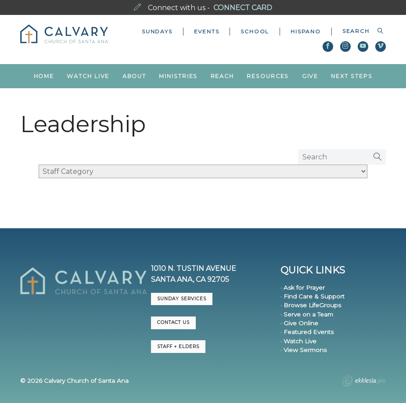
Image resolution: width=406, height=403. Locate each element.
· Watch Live (298, 341)
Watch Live (88, 76)
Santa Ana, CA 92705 (190, 279)
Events (206, 31)
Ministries (178, 76)
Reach (222, 76)
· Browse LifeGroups (310, 305)
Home (44, 76)
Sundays (157, 31)
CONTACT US (173, 322)
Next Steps (351, 76)
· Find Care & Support (312, 296)
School (255, 31)
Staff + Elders (178, 346)
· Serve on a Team (306, 314)
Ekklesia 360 (364, 382)
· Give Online (299, 323)
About (134, 76)
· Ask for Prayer (302, 287)
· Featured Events (307, 331)
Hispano (306, 31)
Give (310, 76)
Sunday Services (181, 299)
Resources (268, 76)
